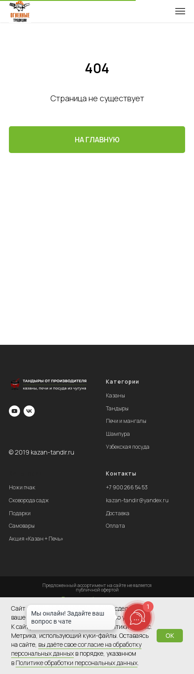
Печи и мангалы (126, 421)
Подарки (20, 513)
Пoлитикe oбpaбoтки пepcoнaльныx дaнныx (76, 662)
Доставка (117, 513)
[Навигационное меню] (180, 11)
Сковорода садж (29, 500)
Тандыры (117, 408)
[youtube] (14, 411)
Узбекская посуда (128, 447)
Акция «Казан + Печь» (36, 538)
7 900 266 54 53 (128, 487)
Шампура (118, 434)
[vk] (29, 411)
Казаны (115, 395)
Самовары (22, 525)
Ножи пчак (22, 487)
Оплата (115, 525)
